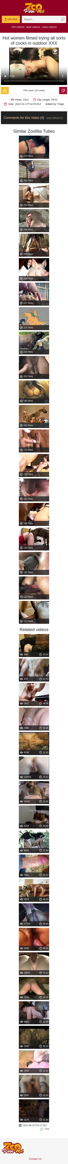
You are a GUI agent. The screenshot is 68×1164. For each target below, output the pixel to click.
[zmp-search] (44, 19)
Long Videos (49, 27)
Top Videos (17, 27)
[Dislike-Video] (63, 90)
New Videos (33, 27)
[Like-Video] (5, 90)
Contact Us (35, 1158)
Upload (10, 19)
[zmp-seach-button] (62, 19)
